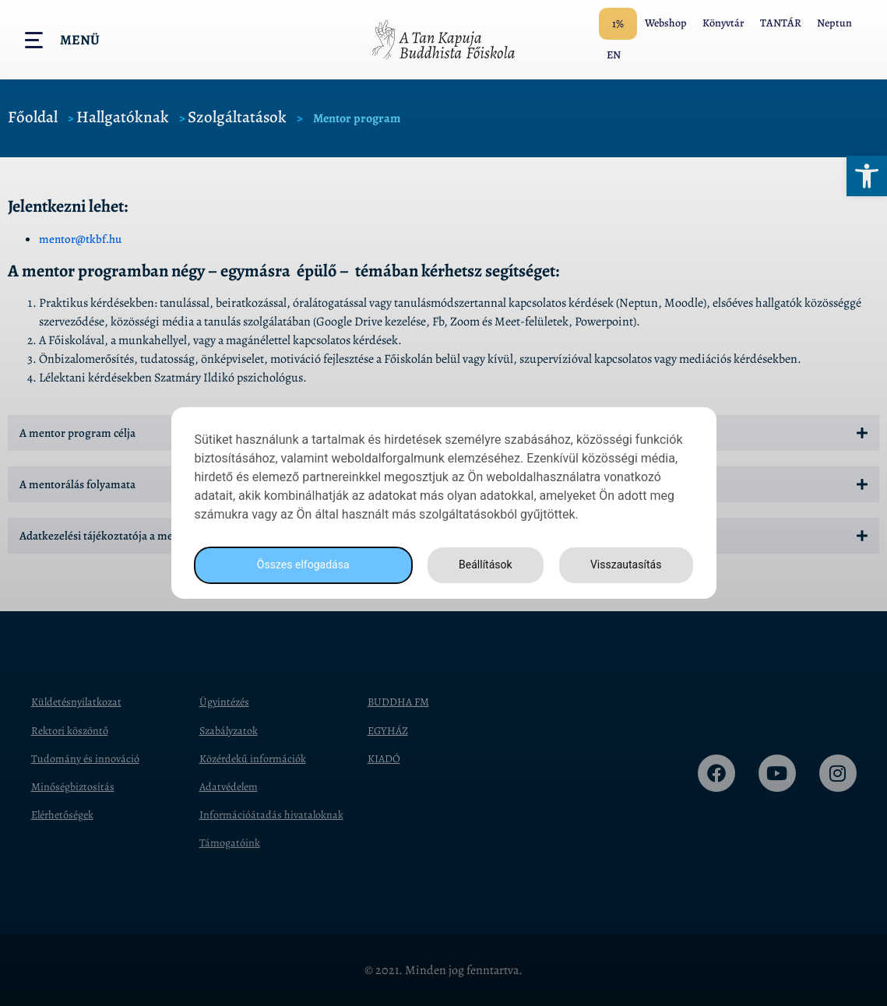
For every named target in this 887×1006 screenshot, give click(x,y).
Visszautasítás (623, 565)
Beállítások (480, 565)
